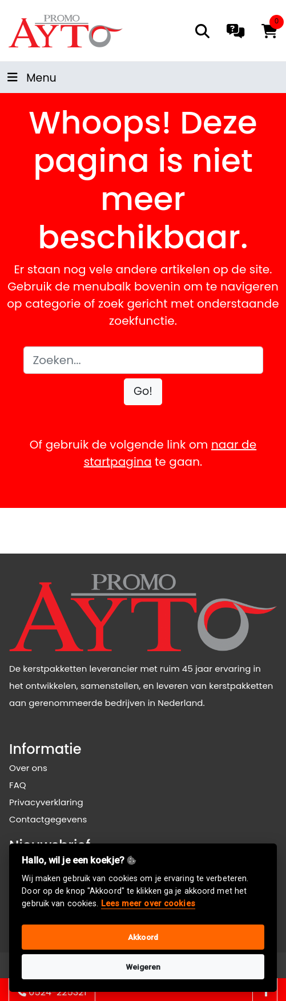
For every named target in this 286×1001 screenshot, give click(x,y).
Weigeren (143, 966)
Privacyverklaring (46, 802)
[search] (202, 31)
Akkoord (143, 937)
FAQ (17, 785)
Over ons (28, 768)
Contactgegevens (48, 819)
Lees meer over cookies (148, 904)
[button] (143, 391)
